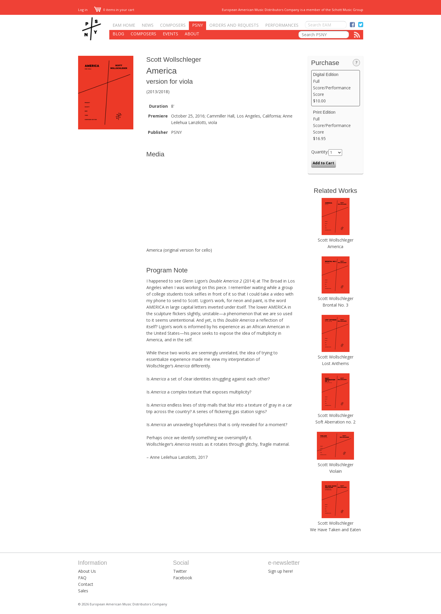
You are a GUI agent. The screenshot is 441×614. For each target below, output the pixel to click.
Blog (118, 34)
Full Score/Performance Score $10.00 (335, 88)
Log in (83, 9)
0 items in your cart (114, 9)
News (148, 25)
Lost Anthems (335, 363)
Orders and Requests (234, 25)
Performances (281, 25)
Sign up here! (280, 571)
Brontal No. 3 (335, 305)
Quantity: (319, 152)
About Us (87, 571)
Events (170, 34)
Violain (335, 471)
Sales (83, 591)
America (335, 246)
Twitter (180, 571)
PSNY (197, 25)
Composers (173, 25)
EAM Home (124, 25)
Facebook (182, 577)
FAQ (82, 577)
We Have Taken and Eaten (335, 529)
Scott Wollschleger (173, 59)
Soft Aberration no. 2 (335, 422)
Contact (85, 584)
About (192, 34)
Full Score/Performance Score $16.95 (335, 125)
